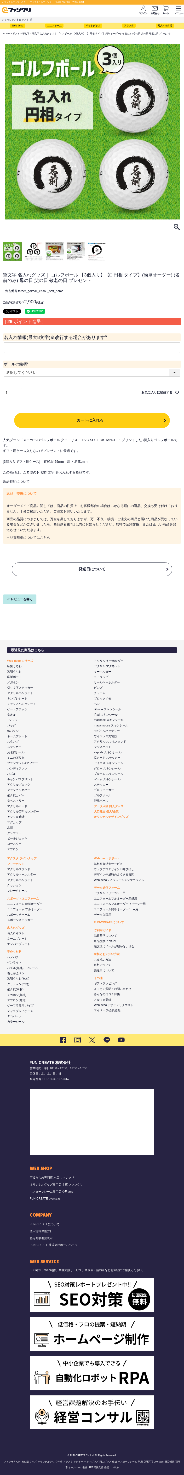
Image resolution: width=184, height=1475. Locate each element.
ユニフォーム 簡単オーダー (24, 904)
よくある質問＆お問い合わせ (112, 989)
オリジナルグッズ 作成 (50, 1461)
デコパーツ (14, 1016)
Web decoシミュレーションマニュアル (119, 880)
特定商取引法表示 (41, 1238)
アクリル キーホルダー (108, 660)
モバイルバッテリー (107, 730)
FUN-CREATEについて (109, 922)
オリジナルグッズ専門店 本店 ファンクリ (56, 1184)
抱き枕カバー (15, 795)
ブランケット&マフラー (22, 763)
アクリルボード (17, 806)
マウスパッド (102, 747)
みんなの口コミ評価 (107, 994)
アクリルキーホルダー (21, 874)
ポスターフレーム (127, 1461)
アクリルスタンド (18, 869)
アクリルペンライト (20, 693)
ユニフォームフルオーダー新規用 (115, 898)
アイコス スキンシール (108, 763)
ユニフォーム (54, 25)
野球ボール (101, 800)
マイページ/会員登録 (107, 1010)
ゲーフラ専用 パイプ (20, 1005)
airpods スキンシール (107, 752)
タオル (11, 714)
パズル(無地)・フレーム (22, 968)
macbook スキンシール (109, 720)
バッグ (11, 725)
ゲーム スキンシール (107, 779)
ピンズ (98, 687)
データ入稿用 (102, 914)
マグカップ (14, 822)
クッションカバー (18, 790)
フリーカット (15, 864)
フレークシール (17, 890)
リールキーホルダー (107, 682)
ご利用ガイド (102, 930)
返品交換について (105, 941)
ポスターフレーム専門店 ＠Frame (51, 1191)
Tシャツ (12, 720)
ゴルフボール (102, 795)
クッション (14, 885)
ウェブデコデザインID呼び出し (114, 869)
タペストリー (15, 800)
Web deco (17, 25)
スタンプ (13, 741)
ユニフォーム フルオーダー (24, 909)
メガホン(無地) (16, 995)
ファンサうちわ (12, 1461)
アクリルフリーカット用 (110, 893)
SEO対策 (169, 1461)
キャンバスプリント (20, 779)
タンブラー (14, 833)
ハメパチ (13, 957)
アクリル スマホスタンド (110, 741)
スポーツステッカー (20, 920)
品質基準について (105, 935)
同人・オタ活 (165, 25)
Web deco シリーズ (20, 660)
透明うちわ (14, 671)
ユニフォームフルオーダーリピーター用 (120, 904)
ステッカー (14, 747)
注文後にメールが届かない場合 (114, 946)
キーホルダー (102, 671)
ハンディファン (17, 768)
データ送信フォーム (107, 887)
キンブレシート (17, 698)
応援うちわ (14, 666)
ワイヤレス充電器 (105, 736)
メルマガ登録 (102, 999)
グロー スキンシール (107, 768)
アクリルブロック (18, 784)
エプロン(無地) (16, 1000)
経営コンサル (111, 1467)
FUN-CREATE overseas (45, 1198)
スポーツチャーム (18, 914)
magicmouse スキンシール (111, 725)
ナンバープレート (18, 944)
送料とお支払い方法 (107, 954)
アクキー (78, 1461)
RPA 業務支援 (95, 1467)
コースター (14, 843)
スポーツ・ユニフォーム (23, 898)
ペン (97, 704)
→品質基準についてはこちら (28, 537)
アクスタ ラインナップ (22, 858)
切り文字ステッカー (20, 687)
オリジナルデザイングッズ (111, 817)
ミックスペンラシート (21, 704)
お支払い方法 (102, 959)
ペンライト (14, 962)
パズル (11, 773)
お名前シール (15, 752)
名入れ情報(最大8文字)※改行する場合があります (57, 337)
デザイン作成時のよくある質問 (114, 874)
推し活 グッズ (29, 1461)
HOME (6, 33)
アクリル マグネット (107, 666)
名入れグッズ (15, 928)
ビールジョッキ (17, 838)
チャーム (99, 693)
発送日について (92, 569)
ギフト (16, 33)
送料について (102, 965)
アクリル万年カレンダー (23, 811)
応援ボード (14, 677)
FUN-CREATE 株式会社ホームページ (54, 1245)
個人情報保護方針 (41, 1231)
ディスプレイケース (20, 1011)
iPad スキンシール (106, 714)
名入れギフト (15, 933)
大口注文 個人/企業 (106, 811)
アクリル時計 (15, 817)
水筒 (10, 827)
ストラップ (101, 677)
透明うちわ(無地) (18, 978)
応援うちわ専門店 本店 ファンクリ (52, 1177)
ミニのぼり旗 (15, 757)
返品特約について (16, 481)
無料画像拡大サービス (108, 864)
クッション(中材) (18, 984)
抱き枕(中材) (15, 989)
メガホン (13, 682)
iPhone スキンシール (107, 709)
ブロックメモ (102, 698)
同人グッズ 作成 (108, 1461)
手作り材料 (14, 951)
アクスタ (129, 25)
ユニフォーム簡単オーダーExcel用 (116, 909)
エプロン (13, 849)
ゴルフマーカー (104, 790)
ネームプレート (17, 736)
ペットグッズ (93, 25)
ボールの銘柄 (17, 364)
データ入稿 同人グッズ (108, 806)
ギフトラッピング (105, 983)
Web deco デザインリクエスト (113, 1005)
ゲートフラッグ (17, 709)
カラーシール (15, 1021)
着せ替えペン (15, 973)
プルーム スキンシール (108, 773)
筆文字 (25, 33)
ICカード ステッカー (107, 757)
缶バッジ (13, 730)
